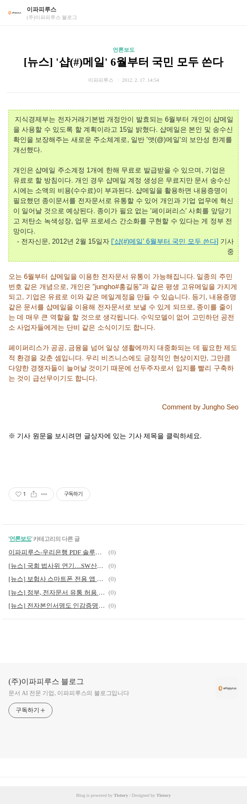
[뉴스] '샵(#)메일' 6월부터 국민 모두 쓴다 (124, 62)
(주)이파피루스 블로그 (46, 681)
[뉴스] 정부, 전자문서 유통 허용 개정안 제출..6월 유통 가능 (57, 592)
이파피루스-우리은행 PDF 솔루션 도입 (57, 552)
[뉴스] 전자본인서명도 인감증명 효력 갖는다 (57, 605)
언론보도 (124, 50)
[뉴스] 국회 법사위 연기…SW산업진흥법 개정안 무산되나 (57, 565)
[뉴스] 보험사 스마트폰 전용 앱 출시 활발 (57, 579)
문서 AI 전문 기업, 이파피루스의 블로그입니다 (68, 693)
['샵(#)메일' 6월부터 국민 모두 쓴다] (164, 241)
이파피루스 (41, 9)
